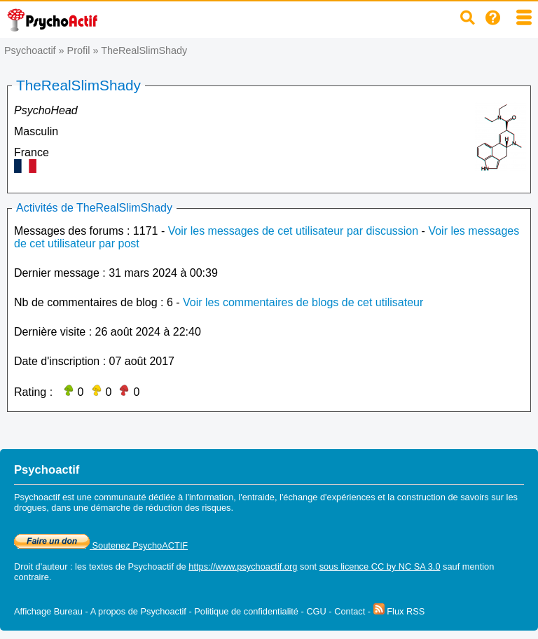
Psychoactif (30, 50)
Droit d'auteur (40, 566)
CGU (316, 611)
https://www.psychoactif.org (242, 566)
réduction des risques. (189, 507)
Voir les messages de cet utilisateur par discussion (293, 231)
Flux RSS (399, 611)
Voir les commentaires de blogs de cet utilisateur (303, 302)
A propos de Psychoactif (138, 611)
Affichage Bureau (48, 611)
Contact (349, 611)
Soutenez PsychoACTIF (101, 545)
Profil (78, 50)
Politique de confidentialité (246, 611)
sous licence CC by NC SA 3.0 (380, 566)
